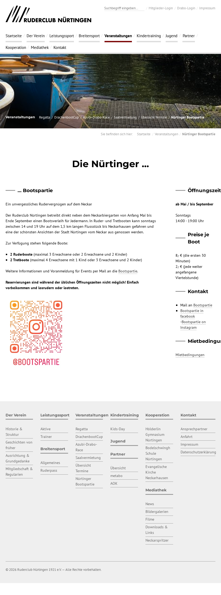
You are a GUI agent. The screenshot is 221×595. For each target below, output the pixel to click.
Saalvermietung (125, 117)
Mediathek (40, 47)
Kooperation (16, 47)
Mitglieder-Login (161, 8)
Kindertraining (149, 35)
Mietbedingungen (190, 354)
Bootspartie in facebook (191, 313)
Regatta (44, 117)
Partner (189, 35)
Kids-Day (117, 429)
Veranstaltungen (118, 35)
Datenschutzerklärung (198, 452)
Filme (149, 519)
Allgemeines (50, 462)
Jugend (171, 35)
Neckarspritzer (157, 540)
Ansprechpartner (194, 429)
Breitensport (89, 35)
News (149, 503)
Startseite (14, 35)
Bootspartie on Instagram (193, 324)
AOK (114, 483)
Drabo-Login (186, 8)
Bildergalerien (156, 511)
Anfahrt (187, 436)
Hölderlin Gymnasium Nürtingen (154, 434)
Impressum (207, 8)
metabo (116, 475)
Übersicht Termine (154, 117)
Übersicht (118, 468)
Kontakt (59, 47)
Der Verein (36, 35)
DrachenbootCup (66, 117)
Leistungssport (61, 35)
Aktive (45, 429)
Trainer (46, 436)
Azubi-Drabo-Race (96, 117)
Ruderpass (48, 470)
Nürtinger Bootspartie (187, 117)
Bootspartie (127, 271)
